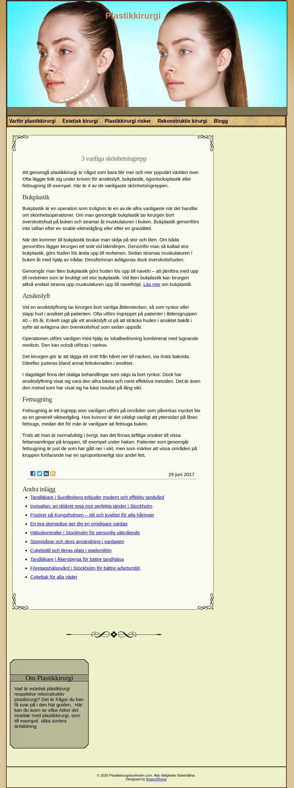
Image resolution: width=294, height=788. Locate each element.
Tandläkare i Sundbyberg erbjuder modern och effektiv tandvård (97, 497)
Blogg (221, 121)
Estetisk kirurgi (80, 121)
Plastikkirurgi (133, 16)
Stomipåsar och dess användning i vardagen (77, 541)
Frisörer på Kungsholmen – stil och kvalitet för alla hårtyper (92, 515)
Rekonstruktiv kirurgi (182, 121)
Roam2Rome (156, 779)
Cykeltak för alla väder (53, 577)
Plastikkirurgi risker (128, 121)
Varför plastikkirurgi (32, 121)
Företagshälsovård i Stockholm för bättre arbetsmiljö (85, 568)
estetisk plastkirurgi (49, 688)
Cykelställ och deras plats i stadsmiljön (71, 550)
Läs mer (151, 284)
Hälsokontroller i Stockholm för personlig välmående (85, 532)
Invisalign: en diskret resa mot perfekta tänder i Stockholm (91, 506)
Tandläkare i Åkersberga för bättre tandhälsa (77, 559)
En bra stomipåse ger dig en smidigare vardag (79, 523)
